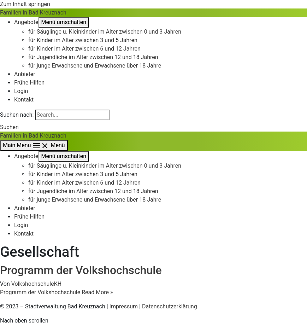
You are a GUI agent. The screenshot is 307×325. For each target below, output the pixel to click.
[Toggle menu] (64, 22)
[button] (9, 127)
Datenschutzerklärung (169, 306)
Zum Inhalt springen (25, 4)
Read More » (56, 292)
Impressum (124, 306)
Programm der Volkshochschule (81, 270)
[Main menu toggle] (34, 145)
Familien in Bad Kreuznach (33, 12)
